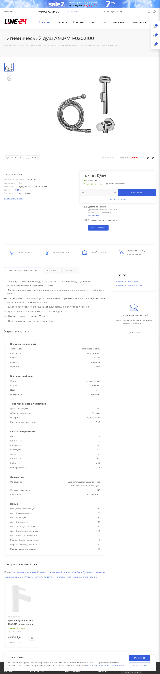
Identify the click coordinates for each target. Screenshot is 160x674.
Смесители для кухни (69, 577)
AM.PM (18, 190)
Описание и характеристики (23, 271)
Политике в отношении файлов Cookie (105, 665)
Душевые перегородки (17, 582)
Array (53, 577)
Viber (116, 11)
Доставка (70, 271)
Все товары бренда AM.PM (129, 285)
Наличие (52, 271)
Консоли (44, 572)
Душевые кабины (39, 577)
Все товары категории (127, 281)
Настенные (57, 572)
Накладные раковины (25, 572)
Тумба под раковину (16, 577)
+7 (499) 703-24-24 (48, 11)
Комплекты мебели (75, 572)
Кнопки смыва (91, 577)
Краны (8, 572)
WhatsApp (121, 11)
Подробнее (93, 216)
